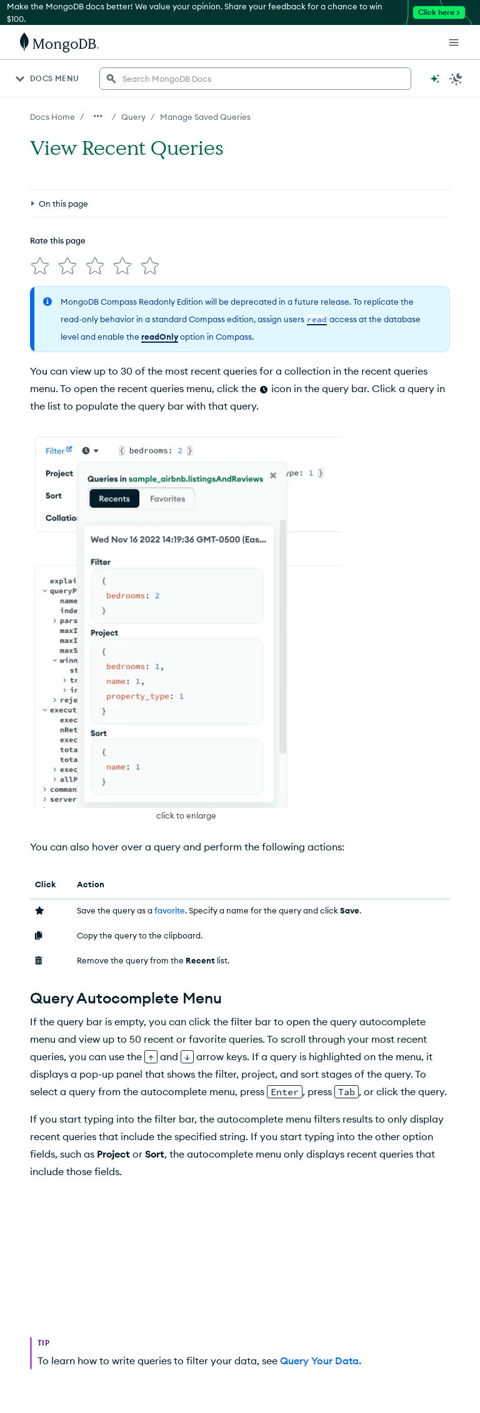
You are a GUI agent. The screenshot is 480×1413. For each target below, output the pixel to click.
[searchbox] (255, 78)
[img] (40, 266)
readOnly (159, 337)
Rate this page (58, 240)
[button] (186, 626)
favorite (169, 910)
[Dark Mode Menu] (456, 78)
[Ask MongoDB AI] (435, 78)
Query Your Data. (320, 1360)
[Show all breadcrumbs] (98, 116)
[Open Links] (454, 42)
